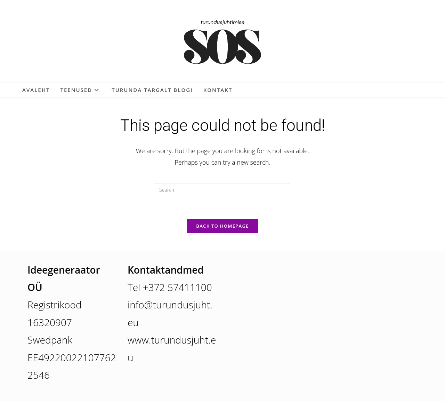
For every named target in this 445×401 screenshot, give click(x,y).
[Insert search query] (222, 190)
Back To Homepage (222, 226)
